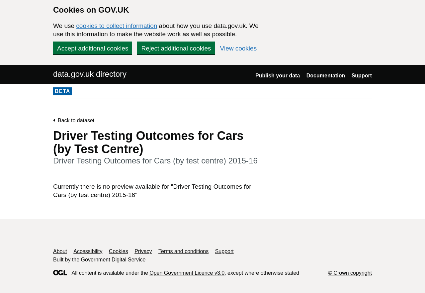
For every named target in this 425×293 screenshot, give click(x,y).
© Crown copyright (350, 273)
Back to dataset (76, 120)
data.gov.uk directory (90, 73)
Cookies (118, 251)
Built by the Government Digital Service (99, 259)
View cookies (238, 48)
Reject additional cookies (176, 48)
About (60, 251)
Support (362, 75)
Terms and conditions (183, 251)
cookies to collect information (116, 25)
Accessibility (87, 251)
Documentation (325, 75)
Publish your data (277, 75)
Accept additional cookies (92, 48)
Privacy (143, 251)
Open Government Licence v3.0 (186, 273)
